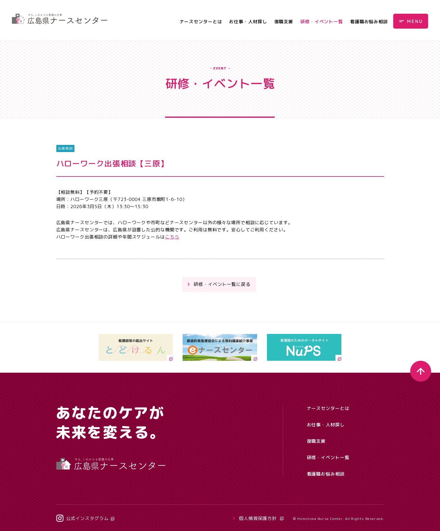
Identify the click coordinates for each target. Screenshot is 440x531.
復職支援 (283, 21)
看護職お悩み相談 (369, 21)
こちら (172, 237)
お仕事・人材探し (248, 21)
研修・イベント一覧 (321, 21)
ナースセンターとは (201, 21)
